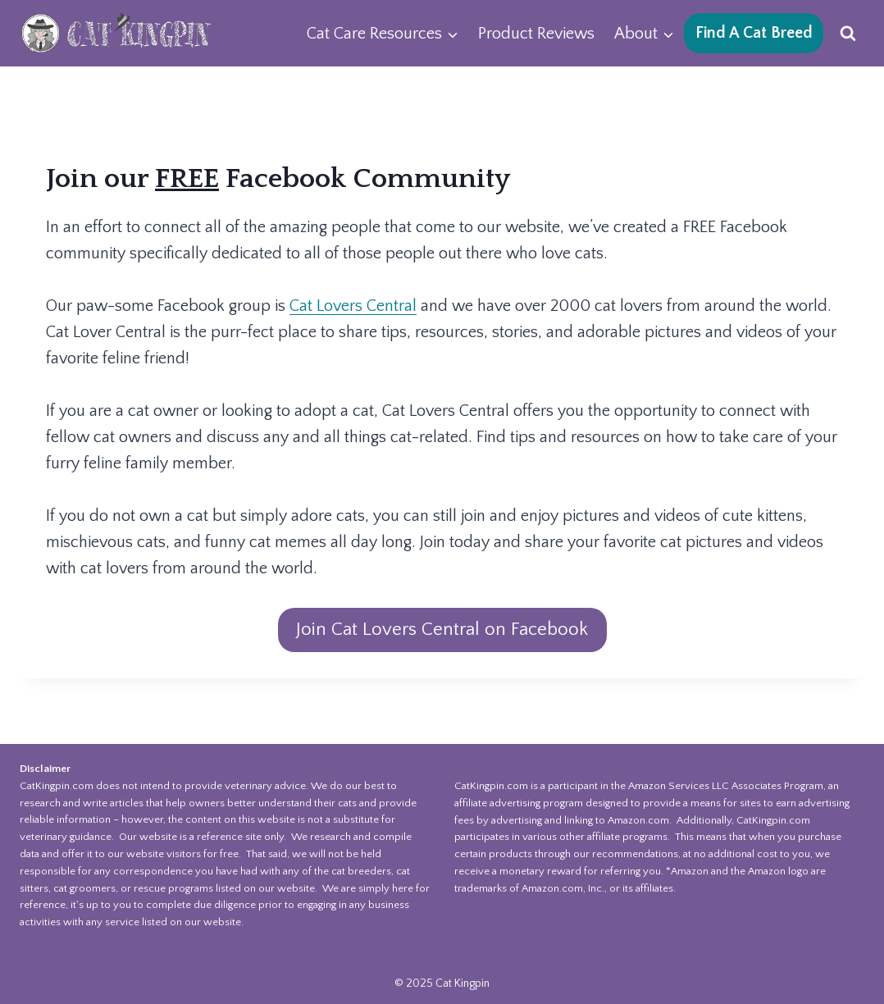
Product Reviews (536, 34)
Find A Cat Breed (754, 33)
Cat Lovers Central (353, 306)
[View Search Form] (848, 33)
